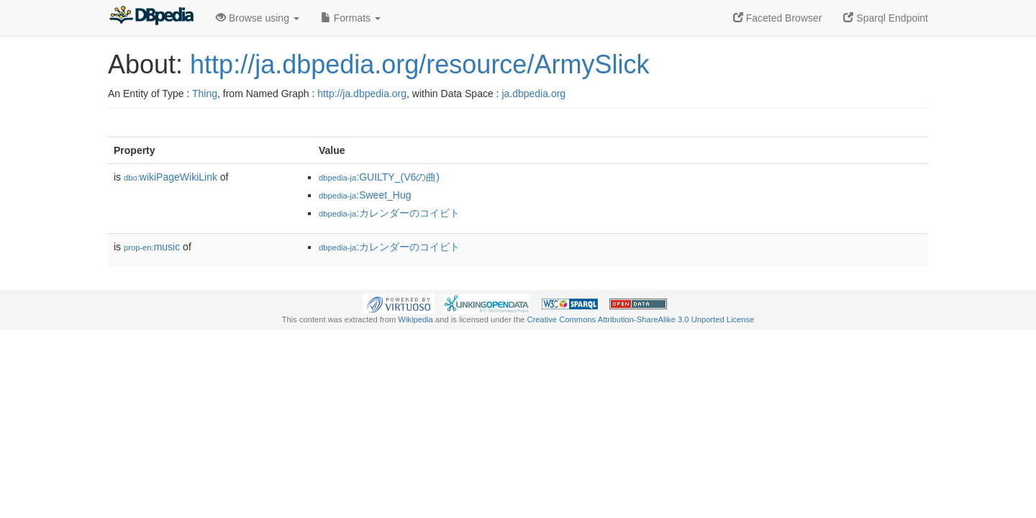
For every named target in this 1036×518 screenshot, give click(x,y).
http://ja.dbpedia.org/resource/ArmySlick (419, 64)
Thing (204, 93)
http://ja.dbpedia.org (361, 93)
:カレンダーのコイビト (389, 213)
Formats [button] (351, 18)
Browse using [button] (257, 18)
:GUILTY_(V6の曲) (379, 177)
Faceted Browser (777, 18)
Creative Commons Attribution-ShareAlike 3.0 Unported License (640, 319)
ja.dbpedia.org (533, 93)
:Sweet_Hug (365, 195)
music (152, 247)
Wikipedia (415, 319)
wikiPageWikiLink (170, 177)
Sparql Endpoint (885, 18)
